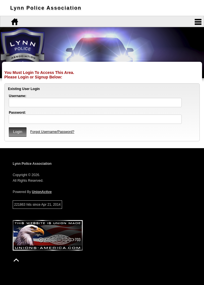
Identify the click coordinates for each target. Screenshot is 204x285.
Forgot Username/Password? (52, 132)
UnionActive (42, 192)
